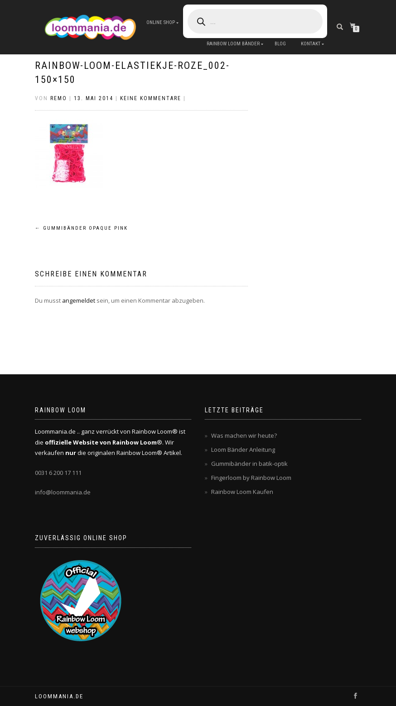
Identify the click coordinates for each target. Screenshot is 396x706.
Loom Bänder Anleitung (243, 449)
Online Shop (160, 22)
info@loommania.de (63, 492)
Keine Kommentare (150, 98)
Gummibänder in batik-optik (249, 463)
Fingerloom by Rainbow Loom (251, 478)
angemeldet (78, 300)
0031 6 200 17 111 (58, 473)
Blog (280, 44)
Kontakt (310, 44)
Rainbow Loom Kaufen (242, 492)
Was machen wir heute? (244, 435)
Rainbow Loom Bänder (233, 44)
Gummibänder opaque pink (81, 228)
